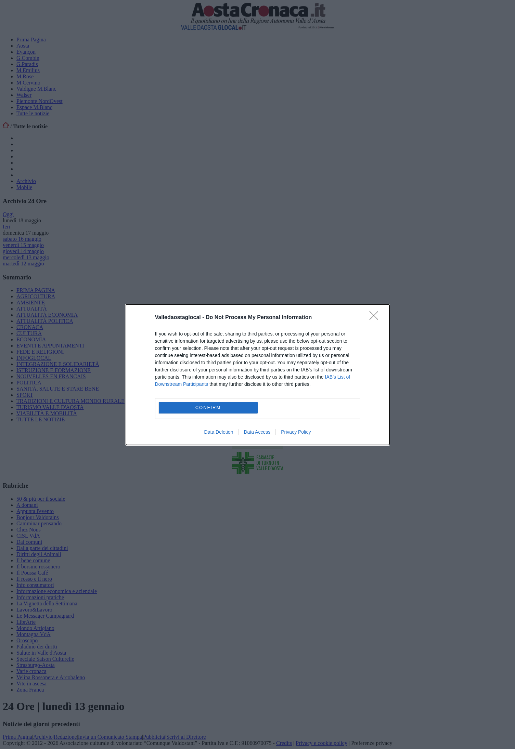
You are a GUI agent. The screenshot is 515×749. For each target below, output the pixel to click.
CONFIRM (208, 407)
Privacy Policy (296, 432)
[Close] (376, 317)
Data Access (257, 432)
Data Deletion (218, 432)
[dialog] (257, 374)
